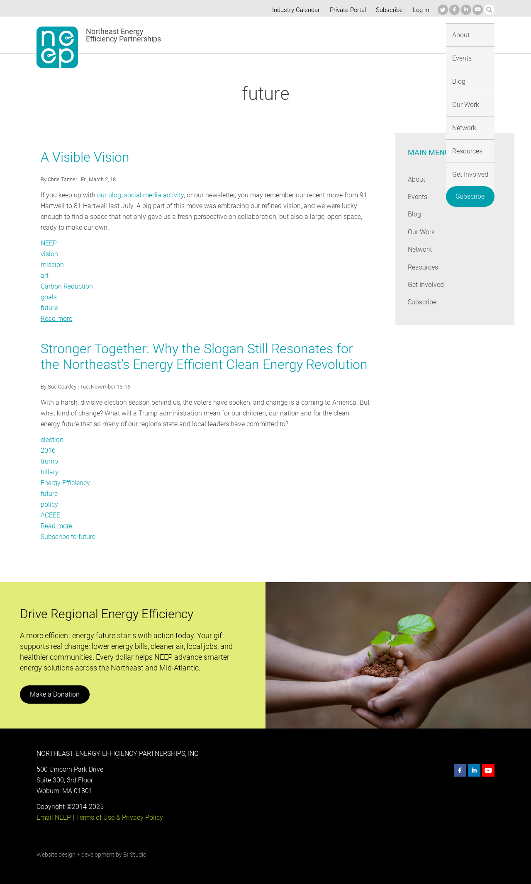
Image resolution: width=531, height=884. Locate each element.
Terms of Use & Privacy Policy (119, 817)
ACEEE (51, 515)
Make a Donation (54, 694)
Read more (56, 319)
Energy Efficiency (65, 483)
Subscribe (387, 10)
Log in (420, 10)
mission (52, 265)
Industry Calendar (293, 10)
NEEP (49, 243)
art (45, 275)
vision (49, 254)
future (49, 308)
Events (236, 35)
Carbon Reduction (67, 286)
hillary (49, 472)
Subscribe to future (68, 537)
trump (49, 461)
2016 (48, 450)
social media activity (152, 195)
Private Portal (346, 10)
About (205, 35)
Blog (264, 35)
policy (49, 504)
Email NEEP (54, 817)
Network (336, 35)
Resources (375, 35)
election (52, 440)
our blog (108, 195)
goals (48, 297)
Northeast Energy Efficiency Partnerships (124, 35)
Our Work (297, 35)
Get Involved (421, 35)
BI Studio (134, 854)
